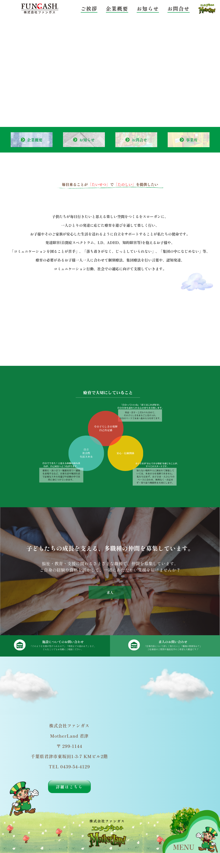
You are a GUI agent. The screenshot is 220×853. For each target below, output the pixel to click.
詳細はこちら (69, 786)
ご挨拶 (89, 8)
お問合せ (178, 8)
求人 (110, 592)
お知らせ (148, 8)
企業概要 (117, 8)
